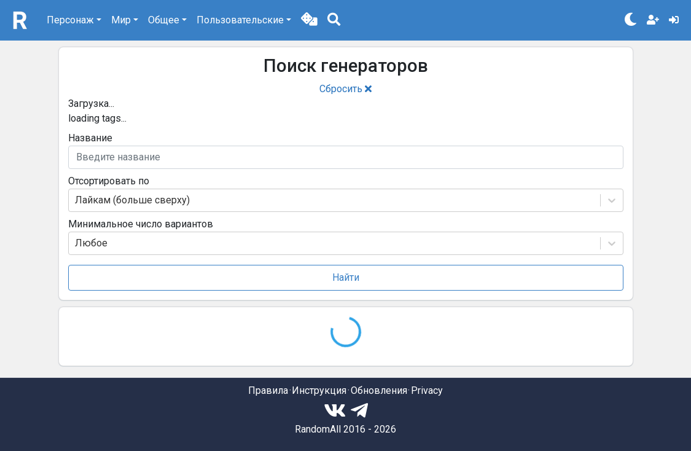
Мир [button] (121, 20)
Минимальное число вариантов (140, 224)
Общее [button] (163, 20)
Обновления (379, 390)
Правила (268, 390)
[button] (309, 20)
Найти (345, 277)
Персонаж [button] (70, 20)
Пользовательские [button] (240, 20)
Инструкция (319, 390)
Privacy (427, 390)
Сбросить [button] (345, 89)
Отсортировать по (108, 181)
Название (90, 138)
